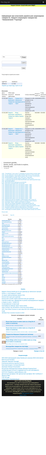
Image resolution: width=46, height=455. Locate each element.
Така (3, 223)
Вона (3, 240)
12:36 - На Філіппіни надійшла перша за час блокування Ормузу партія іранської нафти (21, 205)
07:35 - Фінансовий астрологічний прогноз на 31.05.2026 (14, 182)
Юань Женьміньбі (6, 226)
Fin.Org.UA (5, 2)
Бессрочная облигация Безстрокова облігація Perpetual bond (19, 368)
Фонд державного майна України (19, 114)
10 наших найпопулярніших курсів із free (13, 295)
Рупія (3, 234)
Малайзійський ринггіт (6, 243)
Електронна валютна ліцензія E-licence (13, 363)
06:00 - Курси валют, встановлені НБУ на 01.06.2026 (13, 183)
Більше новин (5, 211)
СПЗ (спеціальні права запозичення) (10, 273)
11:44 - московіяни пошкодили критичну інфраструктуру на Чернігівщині (17, 206)
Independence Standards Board (10, 379)
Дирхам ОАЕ (4, 260)
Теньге (3, 239)
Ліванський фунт (5, 241)
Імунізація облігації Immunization (11, 366)
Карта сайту (23, 395)
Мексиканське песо (6, 244)
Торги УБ (12, 215)
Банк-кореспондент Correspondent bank (13, 365)
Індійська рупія (5, 233)
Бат (2, 258)
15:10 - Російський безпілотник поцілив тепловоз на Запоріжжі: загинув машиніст (19, 200)
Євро (3, 274)
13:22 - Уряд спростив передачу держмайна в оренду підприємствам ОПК (18, 203)
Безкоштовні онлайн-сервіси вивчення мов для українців (18, 298)
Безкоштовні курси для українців (11, 297)
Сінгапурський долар (6, 251)
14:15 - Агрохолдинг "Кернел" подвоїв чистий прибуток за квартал (16, 202)
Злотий (3, 277)
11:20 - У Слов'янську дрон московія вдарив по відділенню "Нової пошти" (18, 178)
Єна (3, 237)
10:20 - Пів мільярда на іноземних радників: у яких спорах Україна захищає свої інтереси (21, 209)
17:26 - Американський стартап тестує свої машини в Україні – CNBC (17, 184)
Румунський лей (5, 270)
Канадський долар (6, 224)
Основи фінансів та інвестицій (10, 304)
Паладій (3, 282)
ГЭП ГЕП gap (5, 377)
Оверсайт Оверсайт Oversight (10, 361)
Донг (3, 253)
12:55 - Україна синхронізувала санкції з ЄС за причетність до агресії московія (19, 204)
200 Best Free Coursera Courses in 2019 (13, 313)
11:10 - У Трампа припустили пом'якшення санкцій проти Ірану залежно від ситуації (20, 208)
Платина (4, 281)
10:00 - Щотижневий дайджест (8, 180)
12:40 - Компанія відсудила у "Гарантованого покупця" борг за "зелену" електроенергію (21, 176)
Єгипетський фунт (6, 263)
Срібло (3, 280)
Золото (3, 278)
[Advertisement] (27, 38)
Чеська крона (5, 227)
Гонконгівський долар (6, 230)
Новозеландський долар (7, 247)
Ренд (3, 254)
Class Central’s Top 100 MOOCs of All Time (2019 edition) (17, 307)
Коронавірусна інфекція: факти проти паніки (14, 305)
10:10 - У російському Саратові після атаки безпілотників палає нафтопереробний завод (21, 179)
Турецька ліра (5, 271)
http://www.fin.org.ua (27, 393)
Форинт (3, 231)
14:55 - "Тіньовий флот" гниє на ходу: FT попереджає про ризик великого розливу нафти (21, 173)
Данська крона (5, 229)
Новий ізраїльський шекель (8, 236)
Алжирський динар (6, 220)
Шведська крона (5, 256)
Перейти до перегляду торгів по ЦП (12, 85)
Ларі (3, 275)
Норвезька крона (5, 248)
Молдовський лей (6, 246)
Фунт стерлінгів (5, 264)
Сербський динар (5, 267)
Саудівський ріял (5, 250)
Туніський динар (5, 261)
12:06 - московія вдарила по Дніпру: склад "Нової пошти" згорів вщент (17, 177)
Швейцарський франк (6, 257)
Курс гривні (5, 215)
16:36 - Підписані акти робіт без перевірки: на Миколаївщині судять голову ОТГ (19, 199)
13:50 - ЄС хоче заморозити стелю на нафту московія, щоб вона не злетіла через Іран (20, 174)
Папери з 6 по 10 (39, 351)
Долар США (4, 265)
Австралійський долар (7, 222)
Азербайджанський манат (7, 268)
